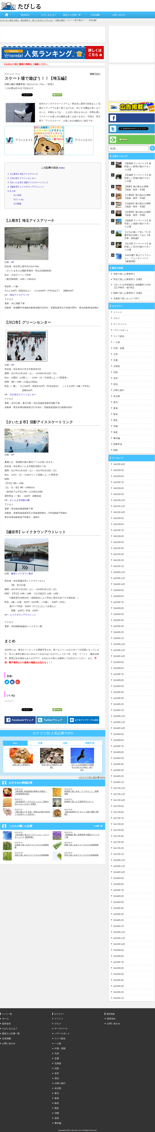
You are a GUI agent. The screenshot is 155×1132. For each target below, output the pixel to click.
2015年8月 (118, 956)
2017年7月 (118, 818)
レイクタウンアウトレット (23, 614)
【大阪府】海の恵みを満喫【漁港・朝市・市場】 (137, 205)
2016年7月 (118, 890)
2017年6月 (118, 824)
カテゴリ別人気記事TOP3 (92, 777)
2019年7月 (118, 674)
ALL (15, 743)
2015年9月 (118, 950)
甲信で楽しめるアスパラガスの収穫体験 (81, 855)
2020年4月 (118, 620)
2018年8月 (118, 740)
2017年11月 (119, 794)
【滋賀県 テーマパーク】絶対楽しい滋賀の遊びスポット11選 (137, 223)
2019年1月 (118, 710)
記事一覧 (98, 826)
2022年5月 (118, 494)
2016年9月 (118, 878)
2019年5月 (118, 686)
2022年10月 (119, 464)
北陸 (65, 743)
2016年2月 (118, 920)
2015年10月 (119, 944)
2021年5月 (118, 542)
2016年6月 (118, 896)
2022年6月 (118, 488)
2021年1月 (118, 566)
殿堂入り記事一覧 (72, 15)
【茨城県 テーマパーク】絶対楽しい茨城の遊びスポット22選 (137, 178)
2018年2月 (118, 776)
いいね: (19, 199)
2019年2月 (118, 704)
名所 (115, 378)
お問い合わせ (118, 15)
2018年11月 (119, 722)
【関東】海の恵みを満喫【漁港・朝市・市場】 (136, 188)
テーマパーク (119, 324)
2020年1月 (118, 638)
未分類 (116, 396)
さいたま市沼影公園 (20, 500)
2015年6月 (118, 968)
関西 (115, 450)
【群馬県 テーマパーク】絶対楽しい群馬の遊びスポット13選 (137, 166)
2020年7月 (118, 602)
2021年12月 (119, 500)
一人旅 (116, 342)
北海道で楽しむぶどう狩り (126, 298)
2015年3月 (118, 986)
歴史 (115, 420)
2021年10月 (119, 512)
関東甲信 (20, 84)
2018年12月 (119, 716)
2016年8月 (118, 884)
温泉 (115, 432)
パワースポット (121, 330)
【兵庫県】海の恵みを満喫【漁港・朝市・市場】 (137, 213)
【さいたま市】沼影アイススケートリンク (28, 182)
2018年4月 (118, 764)
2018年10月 (119, 728)
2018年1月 (118, 782)
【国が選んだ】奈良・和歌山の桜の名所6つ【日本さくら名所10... (32, 813)
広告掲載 (95, 15)
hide (62, 168)
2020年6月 (118, 608)
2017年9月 (118, 806)
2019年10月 (119, 656)
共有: (18, 195)
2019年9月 (118, 662)
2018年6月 (118, 752)
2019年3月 (118, 698)
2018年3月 (118, 770)
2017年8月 (118, 812)
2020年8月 (118, 596)
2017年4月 (118, 836)
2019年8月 (118, 668)
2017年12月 (119, 788)
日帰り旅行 (60, 20)
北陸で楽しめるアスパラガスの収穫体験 (32, 855)
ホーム (6, 15)
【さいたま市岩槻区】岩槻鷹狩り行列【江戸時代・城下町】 (82, 759)
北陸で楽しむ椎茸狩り (21, 757)
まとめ (12, 191)
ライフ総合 (118, 336)
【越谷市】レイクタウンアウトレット (26, 187)
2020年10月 (119, 584)
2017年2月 (118, 848)
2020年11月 (119, 578)
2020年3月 (118, 626)
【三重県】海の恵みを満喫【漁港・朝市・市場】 (137, 196)
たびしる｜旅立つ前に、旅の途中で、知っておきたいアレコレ (26, 20)
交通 (40, 743)
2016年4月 (118, 908)
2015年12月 (119, 932)
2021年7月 (118, 530)
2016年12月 (119, 860)
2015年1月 (118, 998)
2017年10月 (119, 800)
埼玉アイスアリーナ (20, 295)
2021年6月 (118, 536)
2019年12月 (119, 644)
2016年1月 (118, 926)
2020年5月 (118, 614)
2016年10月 (119, 872)
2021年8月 (118, 524)
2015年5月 (118, 974)
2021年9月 (118, 518)
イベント (117, 312)
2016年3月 (118, 914)
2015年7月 (118, 962)
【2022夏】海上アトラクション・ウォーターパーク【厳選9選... (32, 836)
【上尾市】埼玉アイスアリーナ (23, 174)
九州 (115, 354)
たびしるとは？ (48, 15)
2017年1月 (118, 854)
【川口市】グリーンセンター (22, 178)
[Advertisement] (53, 34)
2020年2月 (118, 632)
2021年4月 (118, 548)
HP (12, 262)
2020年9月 (118, 590)
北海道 (116, 366)
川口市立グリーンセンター (23, 394)
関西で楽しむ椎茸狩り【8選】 (128, 293)
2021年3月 (118, 554)
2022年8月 (118, 476)
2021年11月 (119, 506)
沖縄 (115, 426)
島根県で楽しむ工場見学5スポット (79, 801)
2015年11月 (119, 938)
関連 (17, 203)
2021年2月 (118, 560)
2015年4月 (118, 980)
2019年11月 (119, 650)
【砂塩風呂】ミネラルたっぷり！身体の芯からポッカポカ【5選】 (32, 802)
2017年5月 (118, 830)
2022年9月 (118, 470)
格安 (115, 414)
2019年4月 (118, 692)
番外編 (116, 438)
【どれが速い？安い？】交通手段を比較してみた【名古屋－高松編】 (137, 235)
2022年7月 (118, 482)
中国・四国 (118, 348)
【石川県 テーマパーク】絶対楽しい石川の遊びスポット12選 (137, 246)
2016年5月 (118, 902)
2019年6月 (118, 680)
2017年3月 (118, 842)
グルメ (116, 318)
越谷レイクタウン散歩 (22, 573)
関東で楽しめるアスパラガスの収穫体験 (81, 845)
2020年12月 (119, 572)
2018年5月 (118, 758)
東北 (115, 402)
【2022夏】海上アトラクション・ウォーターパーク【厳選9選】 (137, 258)
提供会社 (25, 15)
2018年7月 (118, 746)
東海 (115, 408)
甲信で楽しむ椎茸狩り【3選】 (51, 758)
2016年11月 (119, 866)
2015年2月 (118, 992)
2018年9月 (118, 734)
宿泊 (115, 384)
